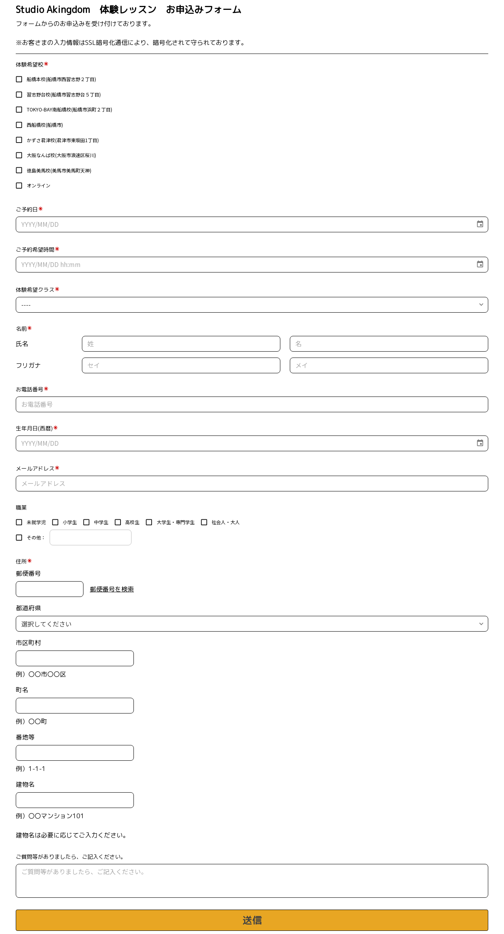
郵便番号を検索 (112, 589)
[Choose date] (480, 224)
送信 (252, 920)
